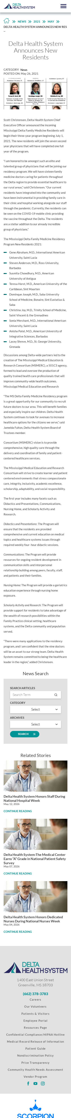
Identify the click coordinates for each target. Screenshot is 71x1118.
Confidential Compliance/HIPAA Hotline (35, 1034)
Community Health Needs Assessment (35, 1069)
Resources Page (35, 1027)
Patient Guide (35, 1048)
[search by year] (35, 724)
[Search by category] (35, 709)
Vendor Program (35, 1076)
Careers (35, 999)
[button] (63, 6)
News (22, 21)
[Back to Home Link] (6, 21)
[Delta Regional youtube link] (35, 1084)
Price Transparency (35, 1062)
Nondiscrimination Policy (35, 1055)
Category (17, 702)
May (51, 21)
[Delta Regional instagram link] (43, 1084)
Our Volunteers (35, 1006)
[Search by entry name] (35, 695)
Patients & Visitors (35, 1013)
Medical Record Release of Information (35, 1041)
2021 (37, 21)
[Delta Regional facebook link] (28, 1084)
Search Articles (22, 688)
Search (24, 734)
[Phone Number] (36, 994)
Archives (17, 717)
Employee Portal (35, 1020)
